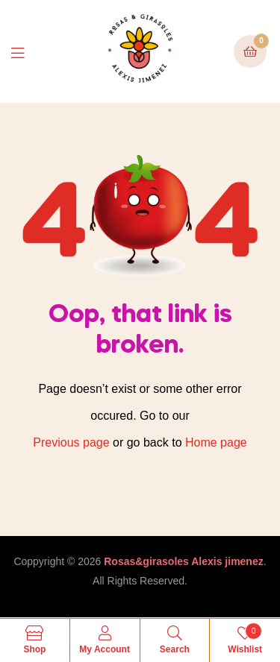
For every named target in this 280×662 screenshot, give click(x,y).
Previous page (71, 442)
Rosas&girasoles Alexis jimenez (183, 561)
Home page (216, 442)
